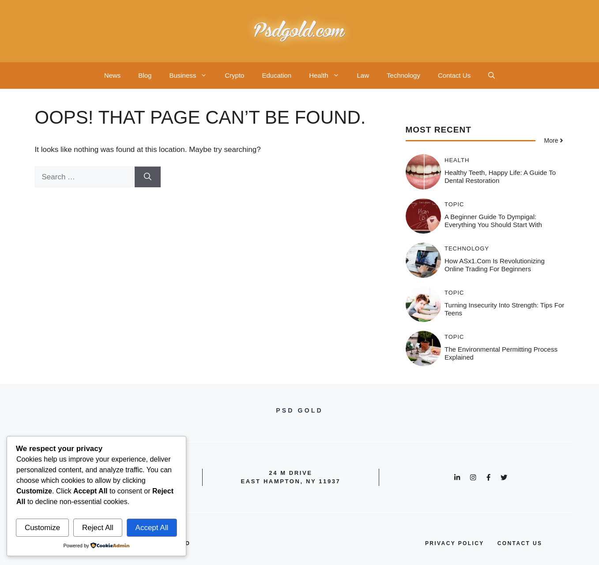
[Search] (148, 177)
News (112, 75)
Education (276, 75)
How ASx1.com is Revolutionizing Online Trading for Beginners (495, 265)
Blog (144, 75)
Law (363, 75)
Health (328, 75)
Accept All (152, 527)
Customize (42, 527)
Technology (403, 75)
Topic (454, 204)
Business (192, 75)
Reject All (97, 527)
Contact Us (454, 75)
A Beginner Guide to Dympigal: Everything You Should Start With (493, 220)
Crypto (234, 75)
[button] (491, 75)
